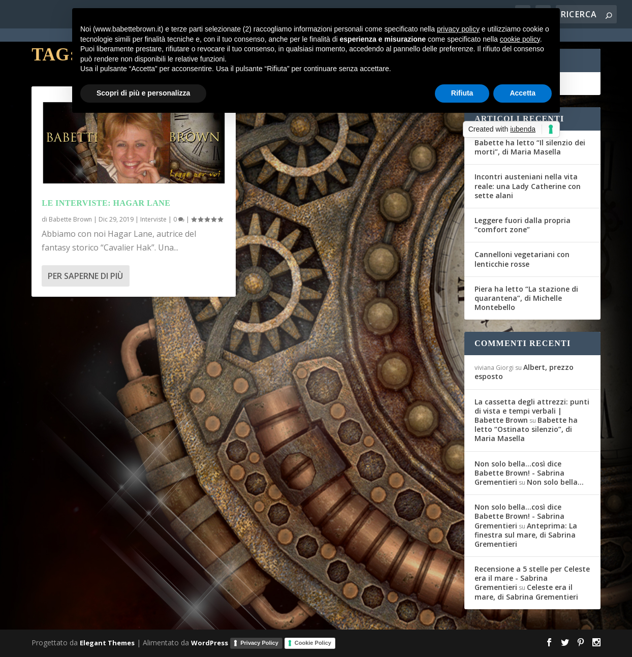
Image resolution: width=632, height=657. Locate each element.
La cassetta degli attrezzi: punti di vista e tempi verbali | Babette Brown (532, 411)
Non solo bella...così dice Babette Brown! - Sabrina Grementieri (519, 473)
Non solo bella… (555, 482)
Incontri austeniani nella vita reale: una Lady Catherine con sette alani (528, 186)
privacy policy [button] (458, 29)
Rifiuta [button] (462, 93)
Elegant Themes (107, 642)
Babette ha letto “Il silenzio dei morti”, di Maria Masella (530, 147)
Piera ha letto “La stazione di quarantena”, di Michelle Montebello (526, 298)
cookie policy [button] (520, 39)
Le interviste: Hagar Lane (106, 203)
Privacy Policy (259, 643)
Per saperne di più (85, 275)
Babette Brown (70, 219)
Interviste (153, 219)
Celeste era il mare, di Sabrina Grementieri (526, 591)
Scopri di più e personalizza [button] (143, 93)
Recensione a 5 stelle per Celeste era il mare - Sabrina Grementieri (532, 578)
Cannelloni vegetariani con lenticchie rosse (522, 258)
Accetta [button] (522, 93)
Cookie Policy (313, 643)
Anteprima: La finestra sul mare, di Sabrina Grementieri (526, 535)
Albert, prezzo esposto (524, 371)
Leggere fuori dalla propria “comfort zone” (523, 224)
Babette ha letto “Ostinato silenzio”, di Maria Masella (526, 429)
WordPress (209, 642)
